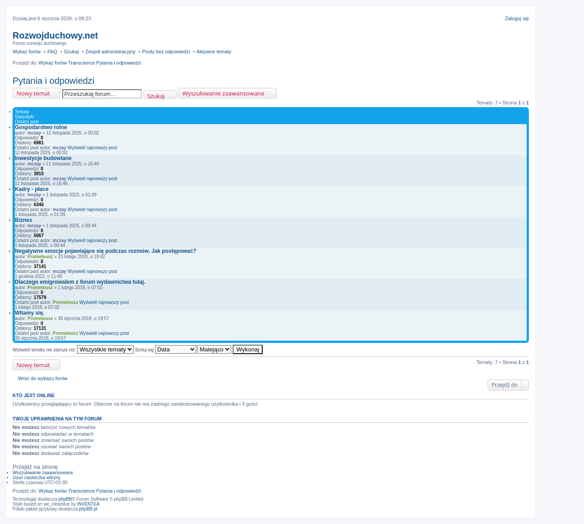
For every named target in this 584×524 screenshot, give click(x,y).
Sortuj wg (165, 349)
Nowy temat (33, 93)
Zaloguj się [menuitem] (517, 18)
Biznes (23, 220)
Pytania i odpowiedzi (53, 81)
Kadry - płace (31, 189)
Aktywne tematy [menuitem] (213, 51)
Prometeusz (40, 256)
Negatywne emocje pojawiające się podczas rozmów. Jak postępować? (105, 251)
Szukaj (156, 95)
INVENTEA (88, 504)
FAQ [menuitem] (52, 51)
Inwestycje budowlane (43, 158)
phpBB (65, 499)
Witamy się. (29, 313)
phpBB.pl (88, 509)
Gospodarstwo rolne (41, 127)
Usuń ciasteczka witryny (37, 477)
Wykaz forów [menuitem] (27, 51)
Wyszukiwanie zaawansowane (223, 93)
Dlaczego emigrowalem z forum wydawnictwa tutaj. (80, 282)
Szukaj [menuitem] (71, 51)
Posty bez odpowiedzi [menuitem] (166, 51)
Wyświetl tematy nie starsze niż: (73, 349)
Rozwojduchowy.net (55, 35)
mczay (34, 132)
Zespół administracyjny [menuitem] (110, 51)
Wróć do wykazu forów (42, 378)
